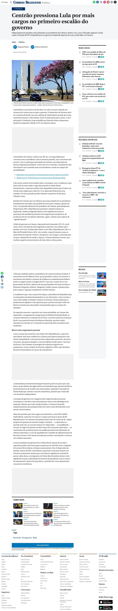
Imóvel (63, 556)
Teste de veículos (83, 567)
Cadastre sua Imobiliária (66, 586)
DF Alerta (101, 559)
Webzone (42, 567)
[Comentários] (2, 288)
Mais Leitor (43, 588)
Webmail (42, 569)
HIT (41, 583)
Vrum (81, 556)
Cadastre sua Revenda (85, 581)
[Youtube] (108, 3)
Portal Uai (101, 590)
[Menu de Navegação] (4, 2)
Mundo (3, 571)
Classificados (65, 590)
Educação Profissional (26, 581)
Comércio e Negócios (65, 609)
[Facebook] (97, 3)
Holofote (3, 584)
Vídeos (81, 571)
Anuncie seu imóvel (65, 562)
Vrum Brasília (102, 567)
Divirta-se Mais (46, 573)
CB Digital (4, 600)
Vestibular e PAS (25, 576)
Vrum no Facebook (84, 576)
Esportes (3, 576)
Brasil (2, 567)
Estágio (23, 567)
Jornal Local (102, 562)
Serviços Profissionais (65, 607)
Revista (101, 576)
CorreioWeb (45, 556)
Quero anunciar (64, 593)
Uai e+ (100, 592)
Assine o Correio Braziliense (8, 607)
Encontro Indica (103, 580)
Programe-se (43, 578)
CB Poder (101, 564)
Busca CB (3, 603)
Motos (81, 574)
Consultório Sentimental (46, 562)
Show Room (63, 574)
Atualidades (102, 578)
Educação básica (25, 559)
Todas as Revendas (84, 579)
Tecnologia (4, 586)
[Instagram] (104, 3)
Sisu (22, 579)
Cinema (42, 576)
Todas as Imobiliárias (65, 584)
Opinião (3, 581)
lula (35, 537)
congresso (27, 537)
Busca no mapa (64, 564)
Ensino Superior (25, 562)
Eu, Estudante (27, 556)
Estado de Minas (103, 587)
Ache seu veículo (83, 559)
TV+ (41, 585)
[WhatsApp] (94, 3)
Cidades (3, 562)
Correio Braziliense (9, 556)
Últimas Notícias (25, 571)
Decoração (63, 576)
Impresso (5, 592)
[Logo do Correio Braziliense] (27, 2)
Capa (2, 559)
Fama (41, 559)
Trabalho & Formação (26, 564)
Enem (22, 569)
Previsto (23, 595)
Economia (4, 569)
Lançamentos (63, 567)
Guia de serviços (64, 571)
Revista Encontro (106, 570)
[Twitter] (101, 3)
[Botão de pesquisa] (10, 2)
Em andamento (25, 598)
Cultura (23, 574)
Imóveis (62, 595)
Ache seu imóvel (64, 559)
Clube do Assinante (6, 605)
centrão (17, 537)
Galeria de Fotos (64, 579)
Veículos (62, 598)
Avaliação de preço (84, 569)
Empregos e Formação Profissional (66, 601)
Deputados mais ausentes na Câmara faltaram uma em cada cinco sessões (42, 175)
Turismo (3, 589)
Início (14, 42)
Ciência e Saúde (5, 579)
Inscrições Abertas (26, 600)
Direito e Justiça (5, 598)
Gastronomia (43, 564)
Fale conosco (24, 586)
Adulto (61, 604)
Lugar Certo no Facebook (66, 581)
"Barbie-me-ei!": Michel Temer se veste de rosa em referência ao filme (40, 178)
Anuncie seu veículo (84, 562)
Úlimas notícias (64, 569)
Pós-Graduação (25, 584)
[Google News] (111, 3)
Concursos (25, 590)
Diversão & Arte (5, 574)
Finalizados (24, 603)
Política (46, 2)
